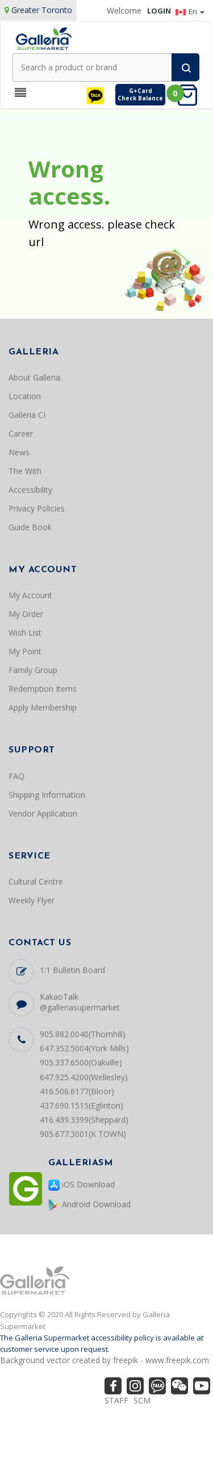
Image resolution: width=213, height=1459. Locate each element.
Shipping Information (47, 794)
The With (25, 471)
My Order (26, 613)
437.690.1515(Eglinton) (81, 1105)
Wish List (25, 632)
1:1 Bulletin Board (72, 970)
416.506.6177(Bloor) (77, 1091)
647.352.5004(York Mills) (84, 1048)
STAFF (116, 1400)
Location (25, 396)
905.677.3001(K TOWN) (83, 1133)
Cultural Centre (36, 881)
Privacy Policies (37, 508)
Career (21, 433)
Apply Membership (43, 707)
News (19, 452)
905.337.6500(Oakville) (81, 1062)
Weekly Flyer (32, 900)
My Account (30, 595)
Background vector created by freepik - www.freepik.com (104, 1360)
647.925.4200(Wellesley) (84, 1077)
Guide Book (30, 527)
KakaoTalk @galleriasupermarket (80, 1002)
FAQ (16, 776)
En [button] (190, 11)
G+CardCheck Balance (140, 94)
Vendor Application (43, 813)
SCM (142, 1400)
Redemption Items (43, 688)
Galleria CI (27, 414)
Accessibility (30, 489)
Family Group (33, 670)
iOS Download (81, 1185)
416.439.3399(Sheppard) (84, 1119)
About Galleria (34, 377)
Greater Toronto (41, 10)
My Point (25, 651)
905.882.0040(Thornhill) (83, 1034)
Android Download (89, 1205)
